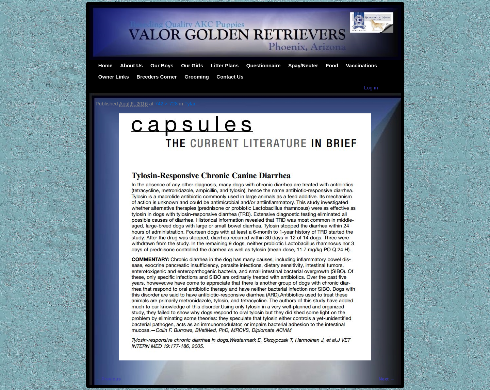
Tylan (190, 103)
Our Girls (192, 65)
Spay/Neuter (303, 65)
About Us (131, 65)
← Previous (108, 378)
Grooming (196, 77)
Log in (371, 87)
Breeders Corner (156, 77)
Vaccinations (361, 65)
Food (332, 65)
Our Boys (162, 65)
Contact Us (229, 77)
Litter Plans (225, 65)
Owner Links (113, 77)
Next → (387, 378)
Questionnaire (263, 65)
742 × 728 (166, 103)
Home (105, 65)
